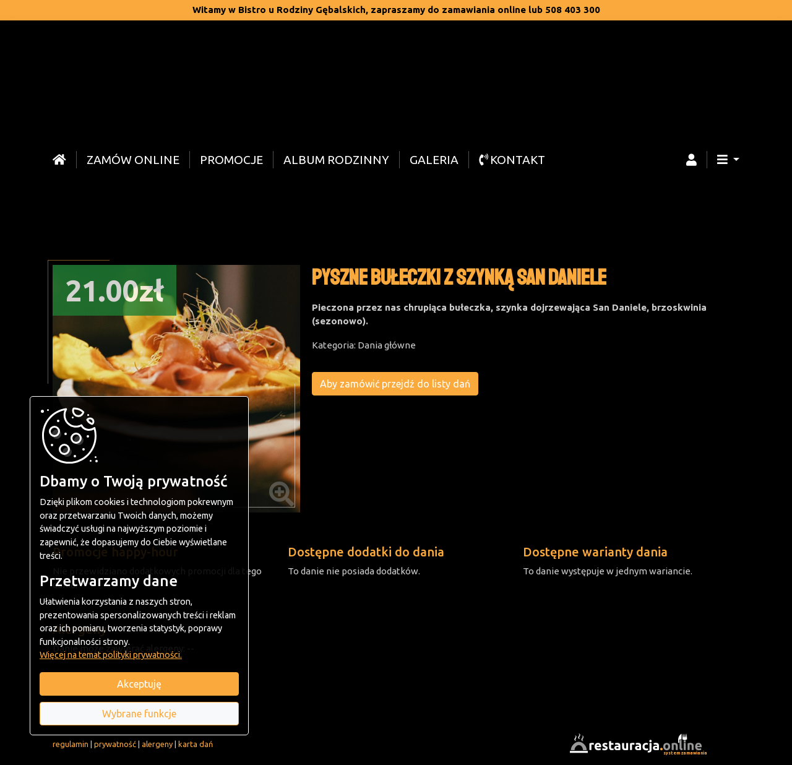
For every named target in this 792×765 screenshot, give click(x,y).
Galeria (434, 159)
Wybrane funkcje (139, 713)
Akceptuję (139, 683)
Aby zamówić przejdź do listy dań (396, 383)
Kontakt (512, 159)
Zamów (133, 159)
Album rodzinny (336, 159)
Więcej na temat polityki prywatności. (111, 655)
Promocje (231, 159)
